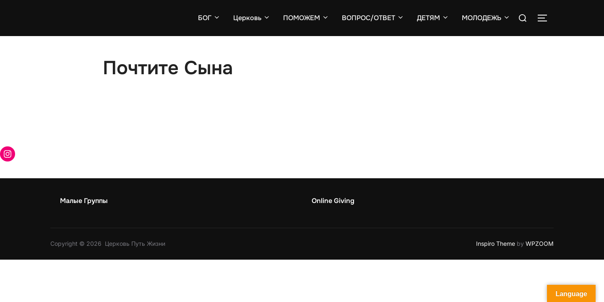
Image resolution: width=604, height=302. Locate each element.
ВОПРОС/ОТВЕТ (373, 17)
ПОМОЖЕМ (306, 17)
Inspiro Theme (495, 243)
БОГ (209, 17)
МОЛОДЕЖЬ (486, 17)
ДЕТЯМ (433, 17)
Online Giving (333, 200)
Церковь (252, 17)
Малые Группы (84, 200)
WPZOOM (540, 243)
